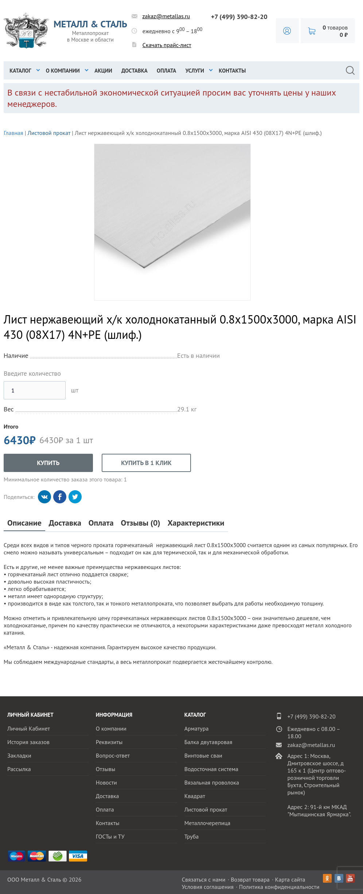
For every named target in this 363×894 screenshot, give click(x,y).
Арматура (196, 728)
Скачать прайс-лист (167, 45)
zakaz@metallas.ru (166, 16)
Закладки (19, 755)
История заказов (28, 742)
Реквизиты (109, 742)
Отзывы (105, 769)
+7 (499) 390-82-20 (239, 16)
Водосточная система (211, 769)
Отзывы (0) (140, 523)
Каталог (20, 70)
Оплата (166, 70)
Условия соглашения (208, 886)
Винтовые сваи (203, 755)
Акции (103, 70)
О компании (63, 70)
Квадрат (194, 796)
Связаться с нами (204, 879)
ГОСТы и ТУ (110, 836)
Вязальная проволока (211, 782)
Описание (24, 523)
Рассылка (19, 769)
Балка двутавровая (208, 742)
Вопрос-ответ (113, 755)
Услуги (195, 70)
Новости (106, 782)
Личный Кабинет (28, 728)
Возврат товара (250, 879)
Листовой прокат (49, 132)
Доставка (134, 70)
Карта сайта (290, 879)
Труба (191, 836)
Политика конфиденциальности (279, 886)
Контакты (232, 70)
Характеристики (196, 523)
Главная (13, 132)
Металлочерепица (207, 823)
